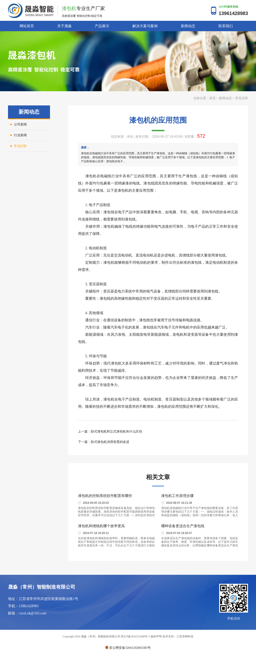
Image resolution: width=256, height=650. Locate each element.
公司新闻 (20, 124)
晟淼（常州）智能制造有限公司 (41, 587)
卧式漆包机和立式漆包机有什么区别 (116, 431)
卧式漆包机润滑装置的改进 (110, 442)
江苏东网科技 (185, 636)
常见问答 (241, 98)
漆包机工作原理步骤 (177, 496)
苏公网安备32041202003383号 (128, 647)
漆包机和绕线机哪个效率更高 (101, 526)
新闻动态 (188, 26)
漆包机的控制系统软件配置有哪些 (105, 496)
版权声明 (156, 636)
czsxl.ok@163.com (33, 613)
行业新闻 (20, 135)
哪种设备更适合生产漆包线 (182, 526)
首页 (212, 98)
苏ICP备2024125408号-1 (135, 636)
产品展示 (102, 26)
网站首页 (27, 26)
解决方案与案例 (145, 26)
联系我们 (225, 26)
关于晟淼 (64, 26)
